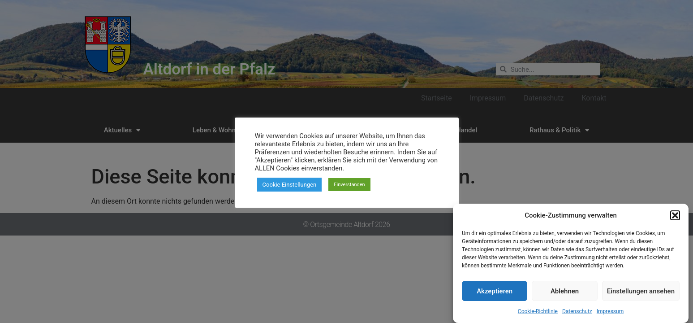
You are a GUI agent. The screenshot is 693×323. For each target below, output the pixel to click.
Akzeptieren (494, 294)
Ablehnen (565, 294)
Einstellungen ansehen (641, 294)
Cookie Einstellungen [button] (290, 184)
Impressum (610, 314)
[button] (675, 218)
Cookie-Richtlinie (538, 314)
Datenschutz (577, 314)
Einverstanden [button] (349, 185)
